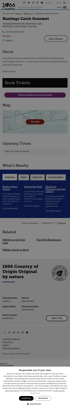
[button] (35, 404)
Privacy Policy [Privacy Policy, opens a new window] (35, 393)
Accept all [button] (26, 398)
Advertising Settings (12, 391)
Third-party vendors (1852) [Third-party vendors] (56, 381)
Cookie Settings (59, 391)
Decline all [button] (43, 398)
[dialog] (35, 387)
